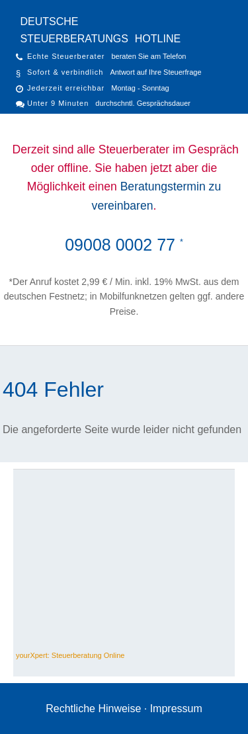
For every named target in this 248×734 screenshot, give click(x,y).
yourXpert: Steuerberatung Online (70, 655)
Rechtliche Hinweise (93, 708)
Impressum (176, 708)
